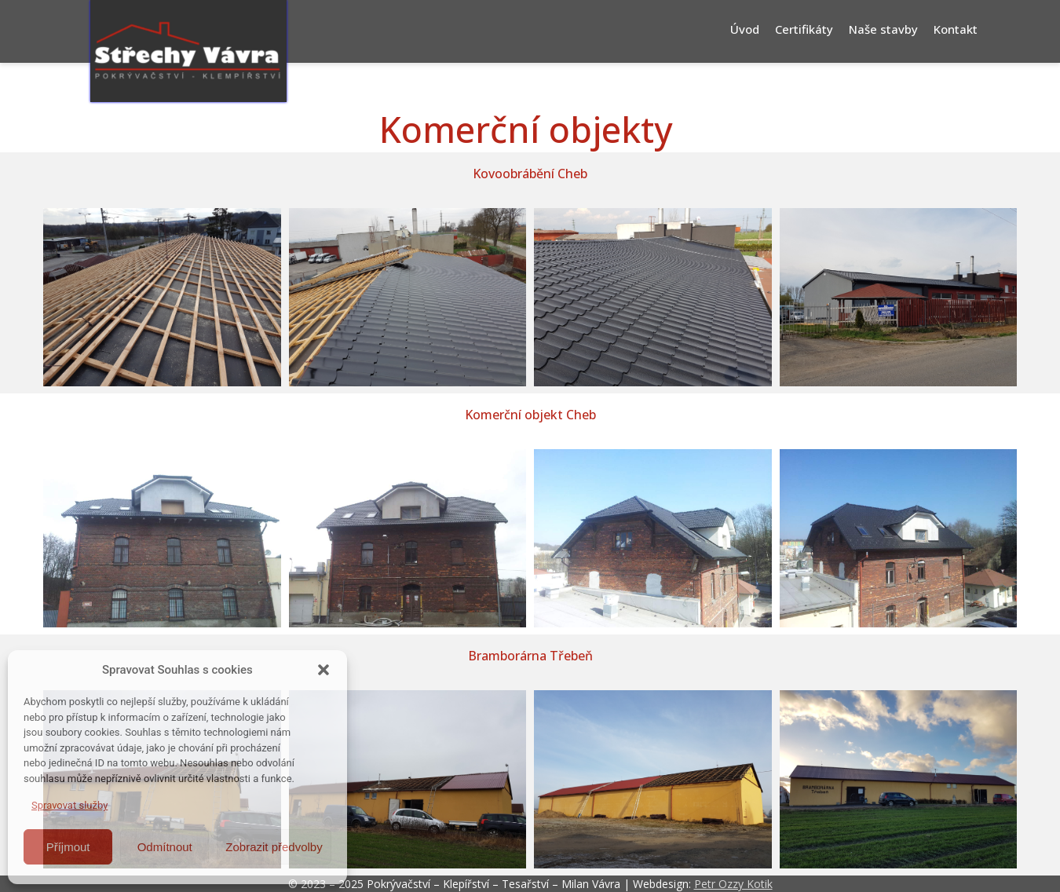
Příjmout (68, 847)
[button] (323, 670)
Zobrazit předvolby (273, 847)
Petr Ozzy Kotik (733, 883)
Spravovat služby (69, 805)
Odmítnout (164, 847)
